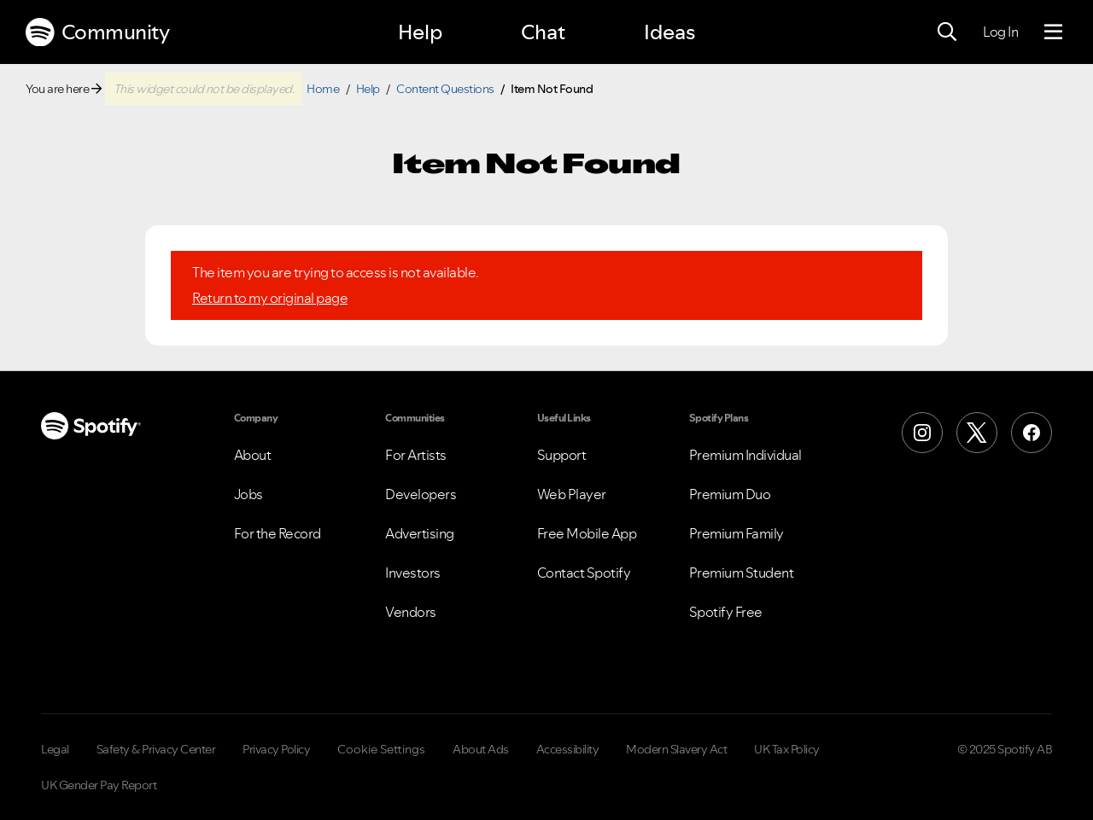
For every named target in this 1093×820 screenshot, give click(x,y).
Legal (55, 749)
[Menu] (1053, 32)
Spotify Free (726, 611)
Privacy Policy (276, 749)
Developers (420, 494)
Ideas (669, 32)
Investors (413, 572)
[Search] (946, 32)
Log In (1000, 31)
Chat (543, 32)
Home (323, 88)
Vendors (410, 611)
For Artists (416, 454)
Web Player (571, 494)
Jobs (248, 494)
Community (97, 32)
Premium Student (741, 572)
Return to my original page (270, 297)
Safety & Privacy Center (156, 749)
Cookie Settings (381, 749)
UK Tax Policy (787, 749)
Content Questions (445, 88)
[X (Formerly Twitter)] (976, 432)
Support (562, 454)
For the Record (277, 533)
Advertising (419, 533)
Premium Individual (745, 454)
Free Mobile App (587, 533)
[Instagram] (922, 432)
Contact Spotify (584, 572)
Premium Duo (730, 494)
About (253, 454)
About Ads (481, 749)
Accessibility (567, 749)
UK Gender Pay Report (98, 785)
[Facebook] (1031, 432)
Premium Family (736, 533)
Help (420, 32)
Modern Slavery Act (676, 749)
